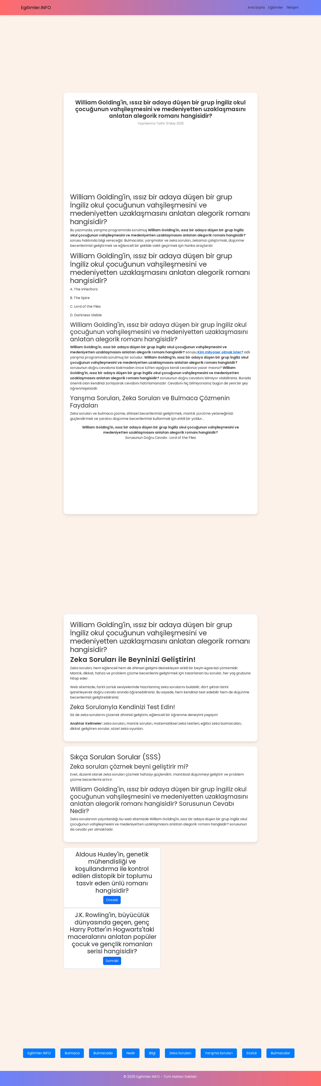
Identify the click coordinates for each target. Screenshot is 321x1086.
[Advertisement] (129, 45)
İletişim (293, 7)
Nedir (130, 1053)
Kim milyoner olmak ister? (220, 352)
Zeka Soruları (180, 1053)
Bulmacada (103, 1053)
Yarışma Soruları (219, 1053)
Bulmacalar (280, 1053)
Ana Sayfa (256, 7)
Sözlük (251, 1053)
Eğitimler (275, 7)
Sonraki (112, 960)
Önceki (112, 899)
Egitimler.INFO (36, 8)
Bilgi (152, 1053)
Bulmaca (72, 1053)
